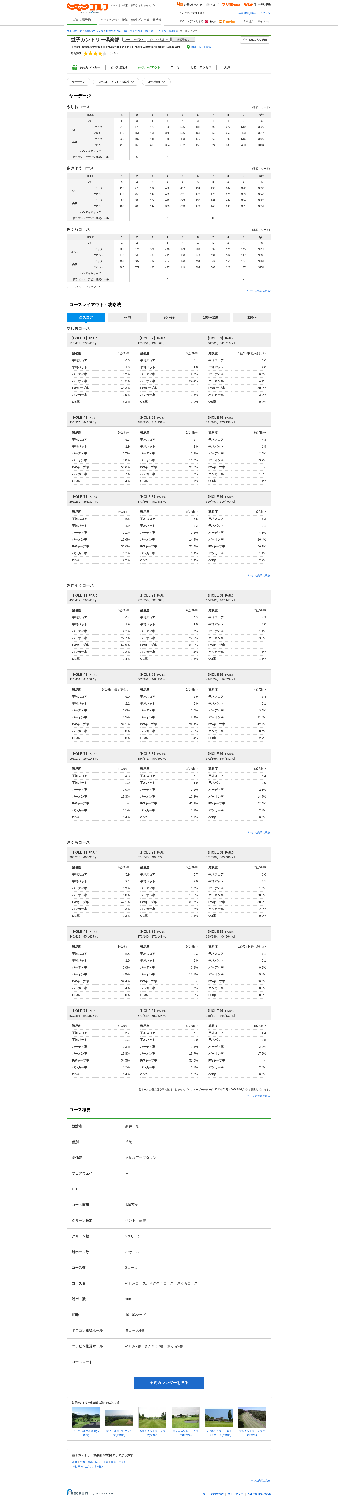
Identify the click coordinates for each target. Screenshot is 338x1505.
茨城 (74, 1461)
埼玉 (97, 1461)
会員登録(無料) (247, 13)
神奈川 (122, 1461)
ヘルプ (214, 4)
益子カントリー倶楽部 (164, 31)
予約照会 (248, 21)
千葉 (105, 1461)
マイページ (264, 21)
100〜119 (210, 317)
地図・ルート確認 (201, 47)
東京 (113, 1461)
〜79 (127, 317)
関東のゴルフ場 (94, 31)
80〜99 (169, 317)
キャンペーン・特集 (114, 20)
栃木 (82, 1461)
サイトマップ (235, 1494)
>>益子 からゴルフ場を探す (88, 1466)
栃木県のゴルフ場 (116, 31)
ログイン (265, 13)
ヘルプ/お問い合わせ (259, 1494)
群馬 (90, 1461)
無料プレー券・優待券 (146, 20)
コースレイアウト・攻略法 (113, 81)
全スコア (86, 317)
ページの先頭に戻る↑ (259, 290)
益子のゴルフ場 (139, 31)
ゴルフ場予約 (82, 20)
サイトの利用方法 (213, 1494)
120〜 (252, 317)
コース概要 (153, 81)
